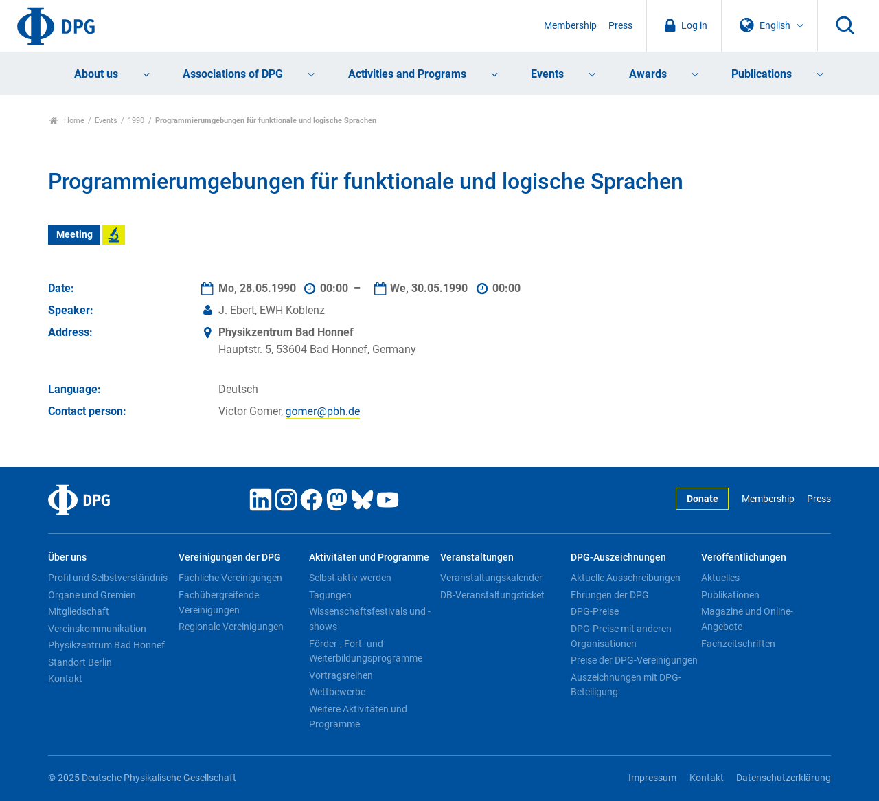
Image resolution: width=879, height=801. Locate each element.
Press (620, 26)
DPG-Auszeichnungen (618, 557)
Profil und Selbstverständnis (108, 577)
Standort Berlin (80, 662)
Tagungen (330, 594)
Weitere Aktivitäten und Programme (358, 716)
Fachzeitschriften (738, 643)
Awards (648, 73)
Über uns (67, 557)
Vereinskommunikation (97, 628)
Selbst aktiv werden (350, 577)
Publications (761, 73)
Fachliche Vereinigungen (230, 577)
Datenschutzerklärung (783, 778)
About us (96, 73)
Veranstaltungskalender (491, 577)
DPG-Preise (595, 611)
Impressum (652, 778)
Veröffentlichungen (743, 557)
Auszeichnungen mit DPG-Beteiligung (626, 685)
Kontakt (65, 678)
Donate (702, 499)
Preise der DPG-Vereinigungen (634, 660)
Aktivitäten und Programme (369, 557)
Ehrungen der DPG (610, 594)
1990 (136, 120)
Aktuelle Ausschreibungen (626, 577)
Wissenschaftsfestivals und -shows (370, 619)
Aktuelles (720, 577)
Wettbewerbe (337, 691)
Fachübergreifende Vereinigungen (219, 602)
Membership (570, 26)
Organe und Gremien (92, 594)
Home (66, 120)
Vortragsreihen (341, 675)
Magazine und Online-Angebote (747, 619)
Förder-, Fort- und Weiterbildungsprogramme (365, 651)
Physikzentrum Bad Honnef (106, 645)
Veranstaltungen (477, 557)
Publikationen (730, 594)
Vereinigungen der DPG (230, 557)
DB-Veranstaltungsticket (492, 594)
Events (547, 73)
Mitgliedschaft (78, 611)
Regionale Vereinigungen (231, 626)
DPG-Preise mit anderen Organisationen (621, 636)
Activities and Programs (407, 73)
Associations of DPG (233, 73)
